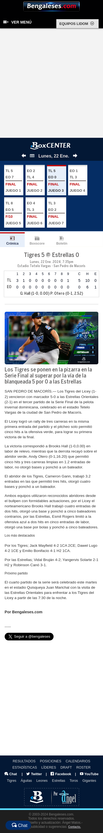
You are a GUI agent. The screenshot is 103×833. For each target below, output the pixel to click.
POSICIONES (50, 761)
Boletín (62, 243)
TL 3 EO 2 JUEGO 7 (56, 213)
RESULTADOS (24, 761)
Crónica (12, 243)
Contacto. (74, 826)
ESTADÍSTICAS (24, 767)
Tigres (11, 781)
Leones (42, 781)
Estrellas (58, 781)
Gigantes (89, 781)
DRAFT (66, 767)
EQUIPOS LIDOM (76, 24)
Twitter (34, 774)
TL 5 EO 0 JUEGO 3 (56, 181)
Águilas (26, 781)
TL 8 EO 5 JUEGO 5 (13, 213)
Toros (73, 781)
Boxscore (37, 243)
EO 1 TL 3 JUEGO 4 (77, 181)
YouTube (89, 774)
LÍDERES (48, 767)
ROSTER (83, 767)
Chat (10, 774)
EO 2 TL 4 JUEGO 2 (35, 181)
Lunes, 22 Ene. (49, 156)
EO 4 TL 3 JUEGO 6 (35, 213)
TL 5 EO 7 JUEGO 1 (13, 181)
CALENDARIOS (78, 761)
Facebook (61, 774)
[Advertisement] (51, 83)
